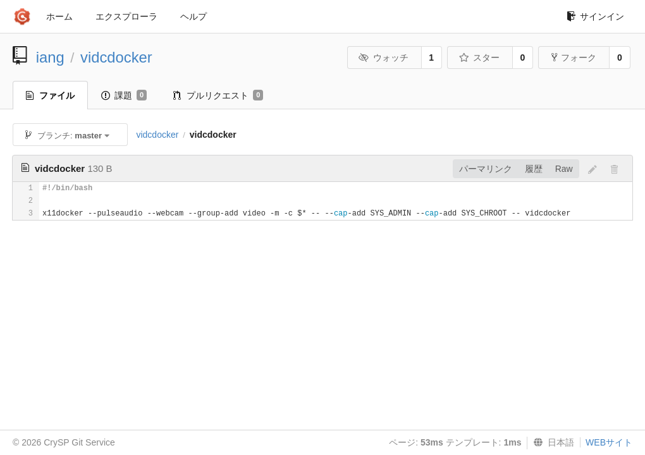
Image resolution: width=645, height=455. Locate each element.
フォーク (573, 57)
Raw (564, 169)
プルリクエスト (218, 95)
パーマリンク (485, 169)
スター (479, 57)
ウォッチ (383, 57)
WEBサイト (609, 442)
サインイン (595, 16)
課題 (124, 95)
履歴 (534, 169)
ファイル (50, 95)
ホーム (59, 16)
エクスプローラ (126, 16)
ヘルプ (193, 16)
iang (50, 57)
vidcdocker (116, 57)
